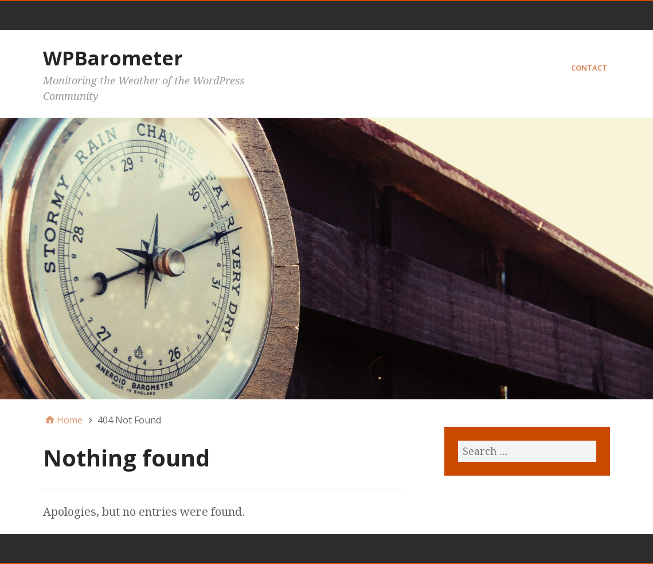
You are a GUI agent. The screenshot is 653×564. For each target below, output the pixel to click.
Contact (589, 68)
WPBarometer (113, 58)
